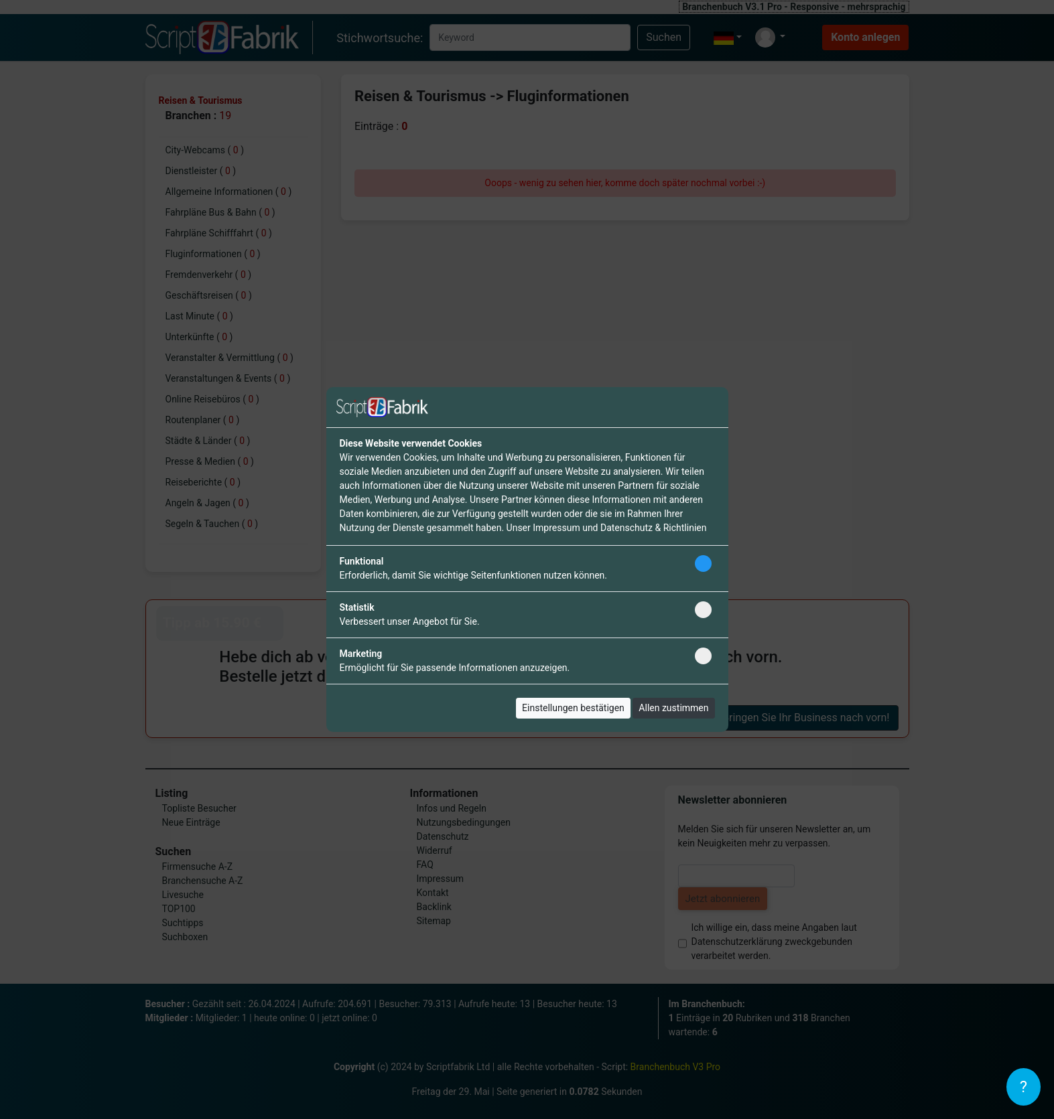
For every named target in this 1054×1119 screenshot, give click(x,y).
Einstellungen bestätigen (573, 707)
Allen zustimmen (673, 707)
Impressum (556, 527)
